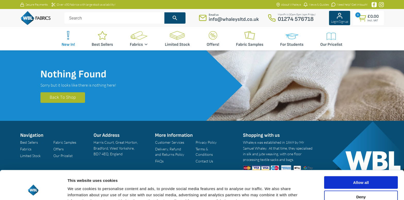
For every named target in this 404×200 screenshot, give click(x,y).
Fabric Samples (249, 44)
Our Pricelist (331, 44)
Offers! (213, 44)
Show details (79, 190)
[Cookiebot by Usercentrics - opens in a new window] (33, 190)
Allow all (361, 157)
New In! (68, 44)
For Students (292, 44)
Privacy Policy (206, 142)
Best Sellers (102, 44)
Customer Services (169, 142)
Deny (361, 171)
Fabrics (139, 44)
